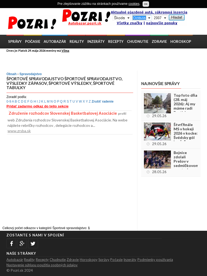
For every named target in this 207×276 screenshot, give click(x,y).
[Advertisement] (69, 61)
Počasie (32, 41)
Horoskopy (89, 259)
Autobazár (55, 41)
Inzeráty (96, 41)
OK (146, 3)
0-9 (8, 101)
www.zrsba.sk (19, 130)
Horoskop (180, 41)
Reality (77, 41)
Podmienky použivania (155, 259)
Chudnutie (137, 41)
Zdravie (159, 41)
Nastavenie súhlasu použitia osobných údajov (42, 265)
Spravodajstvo (30, 74)
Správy (15, 41)
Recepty (115, 41)
